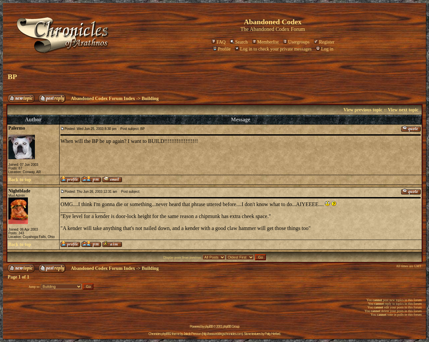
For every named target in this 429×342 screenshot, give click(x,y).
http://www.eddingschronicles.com (222, 334)
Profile (222, 49)
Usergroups (296, 42)
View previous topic (362, 109)
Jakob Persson (192, 334)
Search (239, 42)
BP (12, 76)
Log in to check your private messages (273, 49)
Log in (324, 49)
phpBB (209, 326)
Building (150, 98)
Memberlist (265, 42)
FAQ (219, 42)
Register (324, 42)
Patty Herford (272, 334)
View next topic (403, 109)
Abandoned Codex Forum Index (103, 98)
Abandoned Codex (269, 29)
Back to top (19, 179)
